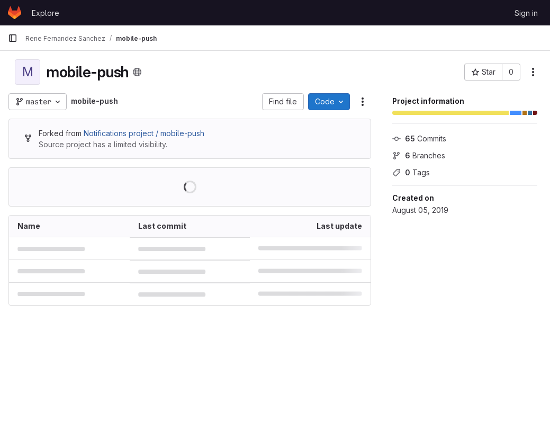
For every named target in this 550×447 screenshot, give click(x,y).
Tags (411, 172)
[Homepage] (14, 12)
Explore (45, 12)
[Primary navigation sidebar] (12, 38)
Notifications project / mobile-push (144, 133)
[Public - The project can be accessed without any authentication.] (137, 72)
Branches (418, 155)
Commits (419, 138)
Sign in (526, 12)
